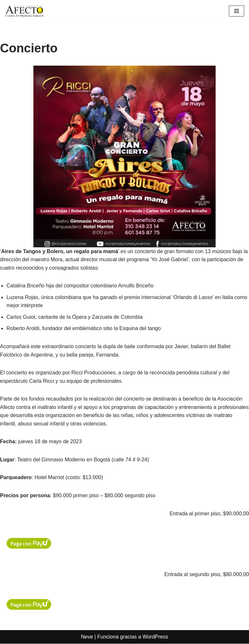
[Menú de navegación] (236, 10)
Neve (87, 637)
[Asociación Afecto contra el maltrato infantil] (24, 11)
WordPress (155, 637)
